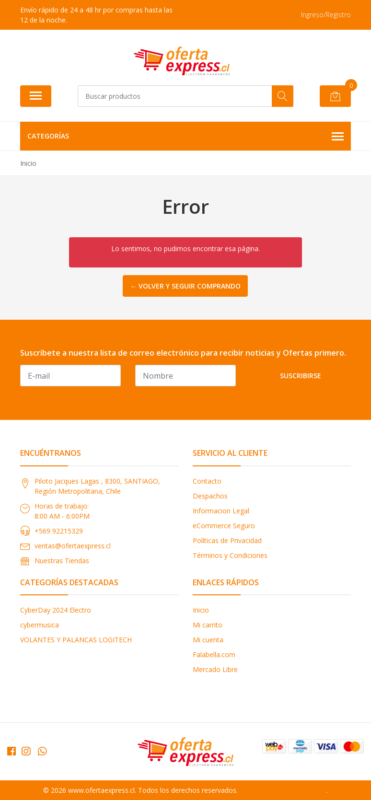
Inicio (201, 609)
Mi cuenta (208, 639)
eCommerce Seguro (224, 525)
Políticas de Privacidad (227, 540)
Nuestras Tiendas (62, 560)
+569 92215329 (59, 530)
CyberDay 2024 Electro (55, 609)
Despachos (210, 495)
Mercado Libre (215, 669)
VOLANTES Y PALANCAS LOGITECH (76, 639)
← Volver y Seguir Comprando (185, 285)
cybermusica (39, 624)
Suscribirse (300, 375)
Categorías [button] (185, 136)
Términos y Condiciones (230, 555)
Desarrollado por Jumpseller (283, 790)
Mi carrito (207, 624)
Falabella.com (214, 654)
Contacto (207, 481)
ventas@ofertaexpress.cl (73, 545)
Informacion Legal (221, 510)
